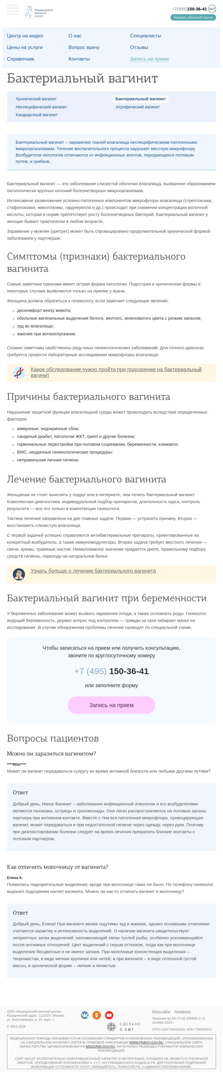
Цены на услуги (25, 47)
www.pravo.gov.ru (146, 1042)
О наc (75, 36)
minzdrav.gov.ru (100, 1046)
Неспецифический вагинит (41, 107)
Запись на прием (111, 705)
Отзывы (139, 47)
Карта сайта (161, 1011)
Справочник (20, 59)
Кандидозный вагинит (36, 114)
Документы (183, 1011)
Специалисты (145, 36)
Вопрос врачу (84, 47)
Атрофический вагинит (138, 107)
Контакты (79, 59)
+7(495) (189, 8)
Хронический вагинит (36, 99)
